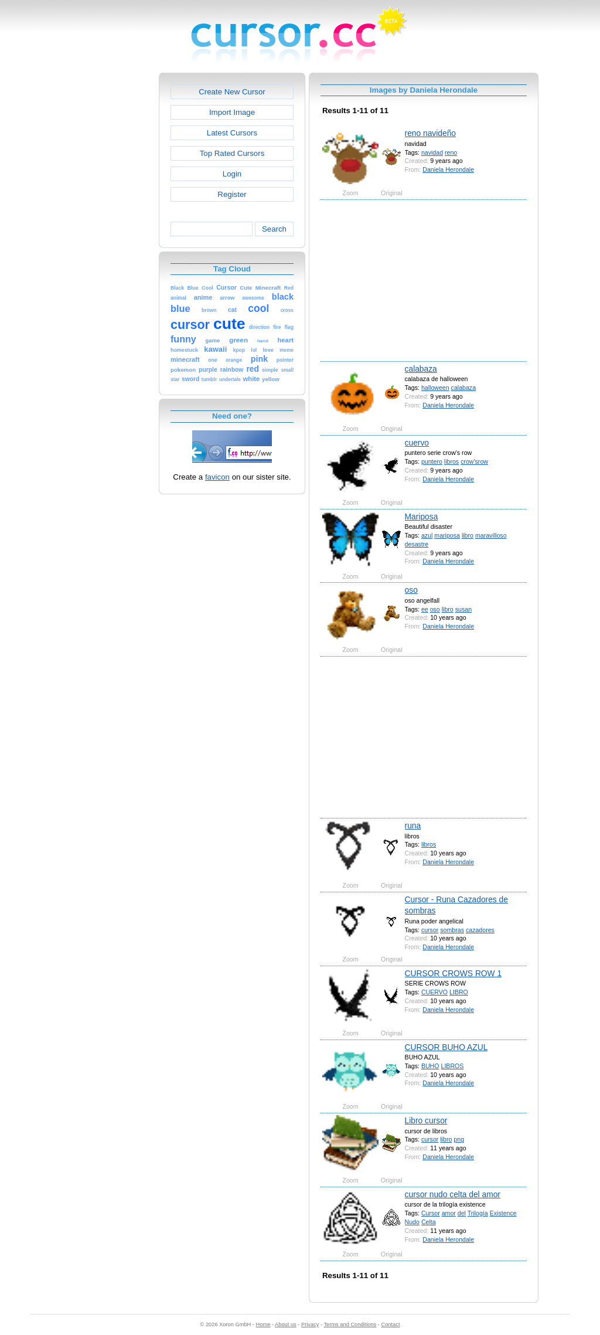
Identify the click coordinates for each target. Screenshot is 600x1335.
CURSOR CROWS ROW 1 (453, 973)
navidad (432, 152)
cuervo (417, 442)
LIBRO (458, 992)
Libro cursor (426, 1120)
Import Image (232, 112)
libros (451, 461)
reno (451, 152)
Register (231, 194)
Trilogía (478, 1213)
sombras (452, 929)
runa (413, 825)
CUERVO (434, 992)
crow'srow (474, 461)
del (462, 1213)
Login (232, 173)
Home (263, 1324)
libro (467, 535)
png (459, 1139)
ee (424, 609)
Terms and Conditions (349, 1324)
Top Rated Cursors (232, 153)
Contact (390, 1324)
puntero (431, 461)
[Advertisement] (108, 248)
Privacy (310, 1324)
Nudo (412, 1221)
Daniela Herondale (448, 169)
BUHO (430, 1065)
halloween (435, 387)
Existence (503, 1213)
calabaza (421, 368)
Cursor (430, 1213)
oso (411, 590)
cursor (429, 929)
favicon (217, 477)
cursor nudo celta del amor (452, 1194)
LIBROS (452, 1065)
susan (463, 609)
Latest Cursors (232, 132)
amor (449, 1213)
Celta (428, 1221)
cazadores (480, 929)
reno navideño (430, 133)
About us (285, 1324)
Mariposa (421, 516)
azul (426, 535)
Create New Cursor (232, 91)
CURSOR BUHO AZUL (446, 1047)
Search (274, 229)
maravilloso (491, 535)
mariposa (447, 535)
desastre (417, 544)
